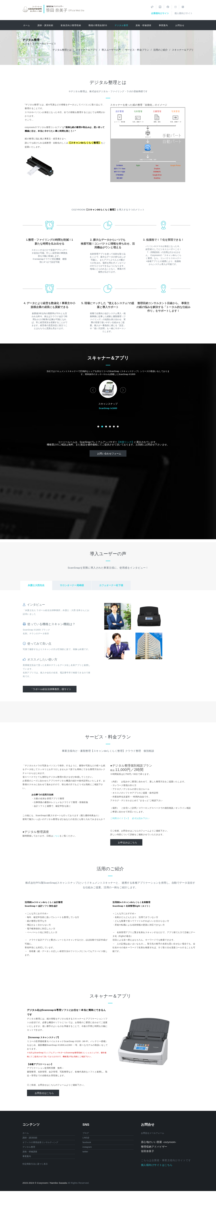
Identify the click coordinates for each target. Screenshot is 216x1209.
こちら (56, 836)
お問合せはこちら (44, 1093)
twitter (85, 1151)
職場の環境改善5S (97, 25)
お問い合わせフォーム (109, 453)
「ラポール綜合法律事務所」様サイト (51, 689)
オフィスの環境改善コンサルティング (40, 1142)
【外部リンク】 (125, 442)
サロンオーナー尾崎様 (72, 585)
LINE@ (85, 1137)
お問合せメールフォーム (152, 1133)
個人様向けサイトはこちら (156, 1165)
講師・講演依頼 (45, 25)
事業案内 (163, 25)
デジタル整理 (121, 25)
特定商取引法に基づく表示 (35, 1164)
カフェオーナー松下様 (111, 585)
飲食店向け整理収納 (71, 25)
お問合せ (179, 25)
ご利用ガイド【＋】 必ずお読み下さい (129, 818)
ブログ (85, 1133)
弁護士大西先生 (36, 585)
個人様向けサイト (183, 13)
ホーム (26, 25)
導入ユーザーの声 (111, 50)
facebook (86, 1142)
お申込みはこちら (128, 842)
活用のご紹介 (160, 50)
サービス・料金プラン (137, 50)
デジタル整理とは (62, 50)
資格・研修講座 (143, 25)
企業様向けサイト (160, 13)
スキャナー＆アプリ (86, 50)
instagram (87, 1147)
